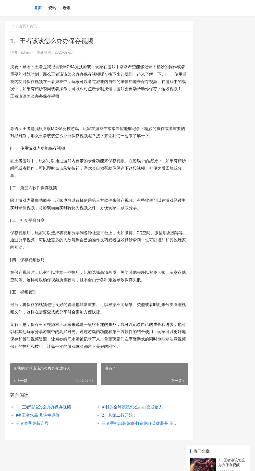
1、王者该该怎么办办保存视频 (43, 407)
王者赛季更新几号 (32, 423)
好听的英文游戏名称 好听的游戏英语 (231, 354)
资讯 (52, 8)
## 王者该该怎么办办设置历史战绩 (231, 237)
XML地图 (117, 463)
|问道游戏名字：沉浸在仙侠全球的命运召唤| (231, 217)
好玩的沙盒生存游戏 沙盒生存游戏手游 (231, 294)
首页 (38, 8)
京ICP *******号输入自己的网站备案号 (85, 463)
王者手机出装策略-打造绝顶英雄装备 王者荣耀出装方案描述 (132, 423)
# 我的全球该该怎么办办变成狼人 (126, 407)
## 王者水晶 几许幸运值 (38, 415)
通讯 (66, 8)
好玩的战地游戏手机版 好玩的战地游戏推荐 (231, 374)
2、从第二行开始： (113, 415)
